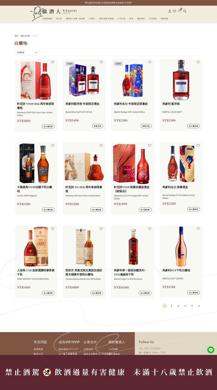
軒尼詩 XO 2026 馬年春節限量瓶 (84, 189)
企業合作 (88, 349)
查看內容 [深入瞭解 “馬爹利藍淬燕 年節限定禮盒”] (97, 126)
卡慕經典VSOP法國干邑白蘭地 (34, 189)
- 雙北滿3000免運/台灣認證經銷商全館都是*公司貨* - (108, 3)
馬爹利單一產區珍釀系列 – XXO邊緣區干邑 (130, 272)
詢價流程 (38, 349)
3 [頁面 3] (178, 306)
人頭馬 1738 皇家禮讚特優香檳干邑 (36, 272)
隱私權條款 (114, 354)
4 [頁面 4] (185, 306)
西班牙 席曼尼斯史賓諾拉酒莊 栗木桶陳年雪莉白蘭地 (84, 272)
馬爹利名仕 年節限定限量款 (131, 103)
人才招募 (113, 349)
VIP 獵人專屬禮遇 (68, 354)
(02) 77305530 (152, 348)
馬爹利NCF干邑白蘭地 (176, 270)
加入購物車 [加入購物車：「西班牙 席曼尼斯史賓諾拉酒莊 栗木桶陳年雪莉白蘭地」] (96, 293)
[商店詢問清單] (25, 52)
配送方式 (38, 354)
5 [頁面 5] (192, 306)
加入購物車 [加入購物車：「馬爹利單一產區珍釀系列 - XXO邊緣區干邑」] (145, 293)
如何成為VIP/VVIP (68, 349)
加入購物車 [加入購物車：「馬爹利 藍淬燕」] (193, 126)
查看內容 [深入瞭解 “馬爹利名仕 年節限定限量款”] (146, 126)
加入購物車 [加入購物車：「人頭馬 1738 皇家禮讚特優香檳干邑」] (48, 293)
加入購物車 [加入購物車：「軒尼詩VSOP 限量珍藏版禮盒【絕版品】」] (145, 210)
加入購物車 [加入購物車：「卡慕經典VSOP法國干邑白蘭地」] (48, 210)
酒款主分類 (25, 36)
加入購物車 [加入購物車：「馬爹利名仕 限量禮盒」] (193, 209)
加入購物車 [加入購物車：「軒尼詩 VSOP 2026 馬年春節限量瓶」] (48, 126)
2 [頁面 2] (171, 306)
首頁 (16, 36)
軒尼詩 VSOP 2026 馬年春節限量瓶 (35, 106)
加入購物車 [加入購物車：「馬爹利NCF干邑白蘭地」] (193, 292)
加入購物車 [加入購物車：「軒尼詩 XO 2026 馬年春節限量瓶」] (96, 210)
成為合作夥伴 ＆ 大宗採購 (97, 354)
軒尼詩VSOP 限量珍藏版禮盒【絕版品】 (132, 189)
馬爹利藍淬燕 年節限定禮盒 (83, 103)
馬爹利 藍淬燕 (171, 103)
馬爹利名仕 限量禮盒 (175, 187)
